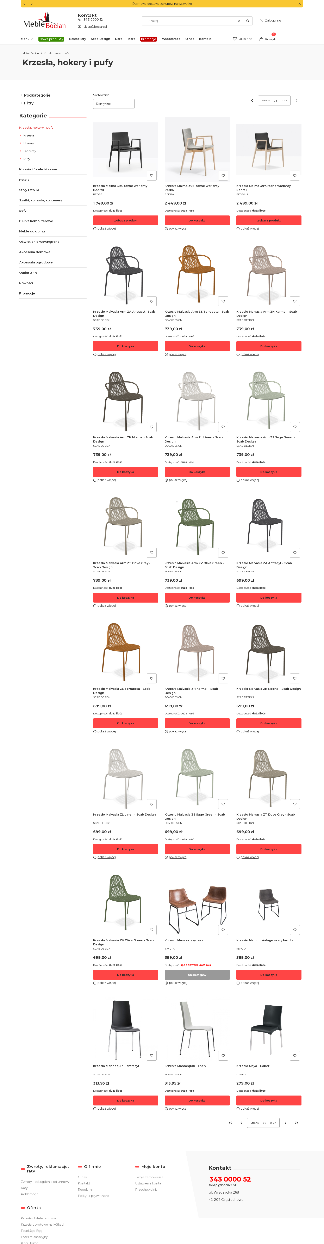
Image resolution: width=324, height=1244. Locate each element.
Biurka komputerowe (36, 221)
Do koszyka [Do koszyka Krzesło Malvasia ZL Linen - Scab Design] (125, 849)
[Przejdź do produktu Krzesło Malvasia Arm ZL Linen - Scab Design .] (197, 401)
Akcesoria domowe (34, 252)
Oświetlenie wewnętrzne (39, 242)
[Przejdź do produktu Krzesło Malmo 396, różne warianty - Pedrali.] (197, 149)
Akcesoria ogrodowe (36, 262)
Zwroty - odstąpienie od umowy (45, 1182)
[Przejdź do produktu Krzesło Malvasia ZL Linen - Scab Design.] (125, 778)
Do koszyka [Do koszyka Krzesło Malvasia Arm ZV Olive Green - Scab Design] (197, 597)
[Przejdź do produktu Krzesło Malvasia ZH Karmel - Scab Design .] (197, 652)
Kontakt (84, 1183)
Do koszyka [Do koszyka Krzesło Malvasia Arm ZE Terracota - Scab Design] (197, 346)
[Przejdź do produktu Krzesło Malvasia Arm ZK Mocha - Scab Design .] (125, 401)
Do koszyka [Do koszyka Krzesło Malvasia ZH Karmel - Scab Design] (197, 723)
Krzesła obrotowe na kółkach (43, 1224)
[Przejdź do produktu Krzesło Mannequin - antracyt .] (125, 1029)
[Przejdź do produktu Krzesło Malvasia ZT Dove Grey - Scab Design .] (268, 778)
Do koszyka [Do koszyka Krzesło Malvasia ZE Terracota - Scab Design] (125, 723)
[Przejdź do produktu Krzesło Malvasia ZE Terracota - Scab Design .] (125, 652)
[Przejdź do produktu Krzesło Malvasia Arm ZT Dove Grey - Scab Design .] (125, 526)
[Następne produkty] (286, 1123)
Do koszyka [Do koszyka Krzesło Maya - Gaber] (269, 1100)
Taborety (29, 151)
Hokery (28, 143)
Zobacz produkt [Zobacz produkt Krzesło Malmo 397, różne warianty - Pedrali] (269, 220)
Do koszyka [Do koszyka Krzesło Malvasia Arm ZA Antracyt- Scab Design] (125, 346)
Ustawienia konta (148, 1183)
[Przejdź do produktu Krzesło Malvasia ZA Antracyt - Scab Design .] (268, 526)
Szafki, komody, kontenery (40, 200)
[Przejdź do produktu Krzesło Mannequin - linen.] (197, 1029)
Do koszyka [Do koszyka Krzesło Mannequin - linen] (197, 1100)
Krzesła (28, 135)
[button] (299, 4)
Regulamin (86, 1189)
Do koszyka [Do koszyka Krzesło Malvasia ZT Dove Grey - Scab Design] (269, 849)
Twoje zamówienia (149, 1177)
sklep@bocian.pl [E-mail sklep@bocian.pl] (95, 27)
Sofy (22, 211)
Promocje (27, 293)
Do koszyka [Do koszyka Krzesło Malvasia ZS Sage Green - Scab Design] (197, 849)
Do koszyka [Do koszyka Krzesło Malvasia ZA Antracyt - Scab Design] (269, 597)
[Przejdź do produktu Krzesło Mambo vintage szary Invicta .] (268, 904)
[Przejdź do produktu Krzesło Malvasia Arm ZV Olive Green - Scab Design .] (197, 526)
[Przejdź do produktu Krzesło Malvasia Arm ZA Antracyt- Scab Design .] (125, 275)
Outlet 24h (28, 273)
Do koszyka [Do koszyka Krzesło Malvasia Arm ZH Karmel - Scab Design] (269, 346)
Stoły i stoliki (29, 190)
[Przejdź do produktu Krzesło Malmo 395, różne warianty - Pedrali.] (125, 149)
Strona (266, 100)
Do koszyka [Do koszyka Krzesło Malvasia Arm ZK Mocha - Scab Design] (125, 472)
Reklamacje (29, 1194)
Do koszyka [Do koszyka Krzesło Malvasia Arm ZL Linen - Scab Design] (197, 472)
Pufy (26, 159)
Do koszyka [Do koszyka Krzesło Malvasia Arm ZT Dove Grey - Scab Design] (125, 597)
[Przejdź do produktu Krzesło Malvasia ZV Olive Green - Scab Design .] (125, 904)
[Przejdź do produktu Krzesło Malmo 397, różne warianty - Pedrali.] (268, 149)
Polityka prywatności (94, 1196)
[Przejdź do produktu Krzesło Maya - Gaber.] (268, 1029)
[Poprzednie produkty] (241, 1123)
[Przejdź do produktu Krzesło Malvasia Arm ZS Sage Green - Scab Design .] (268, 401)
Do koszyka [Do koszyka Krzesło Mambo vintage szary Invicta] (269, 974)
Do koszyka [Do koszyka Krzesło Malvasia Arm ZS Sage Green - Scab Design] (269, 472)
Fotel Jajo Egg (31, 1231)
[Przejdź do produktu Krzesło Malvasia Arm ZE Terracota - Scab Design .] (197, 275)
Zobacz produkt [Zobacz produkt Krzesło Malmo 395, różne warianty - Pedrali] (125, 220)
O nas (82, 1177)
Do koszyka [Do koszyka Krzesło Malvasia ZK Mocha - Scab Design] (269, 723)
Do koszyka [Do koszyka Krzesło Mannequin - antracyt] (125, 1100)
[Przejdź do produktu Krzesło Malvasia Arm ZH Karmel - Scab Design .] (268, 275)
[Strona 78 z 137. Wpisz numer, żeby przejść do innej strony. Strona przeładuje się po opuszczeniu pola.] (275, 100)
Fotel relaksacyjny (34, 1237)
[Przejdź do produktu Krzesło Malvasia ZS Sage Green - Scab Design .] (197, 778)
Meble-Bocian (31, 53)
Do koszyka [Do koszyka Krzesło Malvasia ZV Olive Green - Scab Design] (125, 974)
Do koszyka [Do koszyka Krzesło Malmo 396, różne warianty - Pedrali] (197, 220)
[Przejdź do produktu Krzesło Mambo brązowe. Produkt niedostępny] (197, 904)
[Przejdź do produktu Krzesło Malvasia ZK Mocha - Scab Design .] (268, 652)
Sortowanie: (101, 95)
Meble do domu (32, 231)
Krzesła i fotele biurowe (38, 169)
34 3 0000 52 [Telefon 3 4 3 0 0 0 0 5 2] (93, 20)
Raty (24, 1188)
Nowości (26, 283)
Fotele (24, 180)
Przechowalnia (146, 1189)
